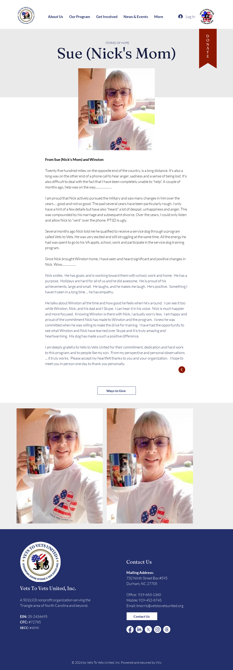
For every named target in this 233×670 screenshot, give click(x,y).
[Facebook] (130, 629)
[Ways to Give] (116, 391)
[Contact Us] (141, 616)
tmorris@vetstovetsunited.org (159, 605)
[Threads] (166, 629)
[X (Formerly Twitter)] (148, 629)
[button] (55, 16)
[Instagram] (157, 629)
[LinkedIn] (139, 629)
